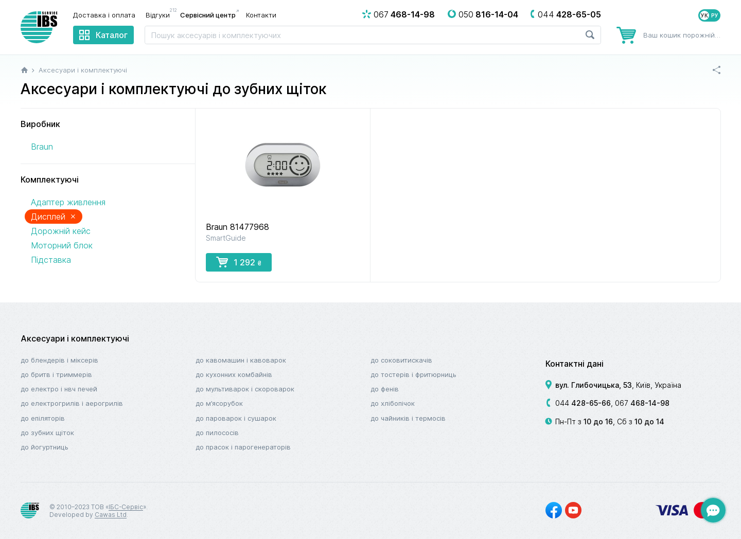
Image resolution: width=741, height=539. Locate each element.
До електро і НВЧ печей (59, 389)
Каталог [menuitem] (112, 35)
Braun (42, 146)
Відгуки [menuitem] (160, 14)
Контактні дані (574, 363)
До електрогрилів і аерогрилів (72, 403)
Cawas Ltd (111, 514)
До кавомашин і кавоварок (241, 360)
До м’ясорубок (219, 403)
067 (642, 403)
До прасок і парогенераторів (243, 447)
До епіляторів (43, 418)
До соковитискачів (401, 360)
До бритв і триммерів (56, 374)
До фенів (384, 389)
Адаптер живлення (68, 202)
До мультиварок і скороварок (245, 389)
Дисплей (53, 216)
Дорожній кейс (61, 231)
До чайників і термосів (408, 418)
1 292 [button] (238, 262)
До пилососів (217, 432)
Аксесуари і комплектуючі (75, 338)
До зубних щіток (47, 432)
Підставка (51, 260)
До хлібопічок (392, 403)
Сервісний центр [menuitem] (208, 15)
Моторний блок (62, 245)
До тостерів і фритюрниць (413, 374)
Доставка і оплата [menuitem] (104, 15)
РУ (714, 15)
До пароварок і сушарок (236, 418)
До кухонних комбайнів (234, 374)
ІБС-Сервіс (126, 507)
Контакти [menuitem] (261, 15)
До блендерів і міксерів (59, 360)
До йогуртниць (44, 447)
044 (583, 403)
